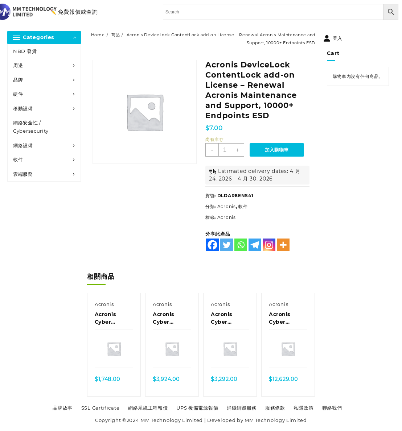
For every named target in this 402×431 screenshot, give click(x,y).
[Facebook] (212, 245)
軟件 (18, 159)
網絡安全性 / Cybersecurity (31, 127)
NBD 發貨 (25, 51)
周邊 (18, 65)
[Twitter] (226, 245)
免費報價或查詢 (78, 11)
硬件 (18, 94)
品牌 (18, 80)
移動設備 (23, 108)
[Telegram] (255, 245)
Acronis (226, 206)
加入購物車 (276, 150)
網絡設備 (23, 145)
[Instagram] (269, 245)
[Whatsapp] (240, 245)
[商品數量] (224, 150)
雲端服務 (23, 174)
